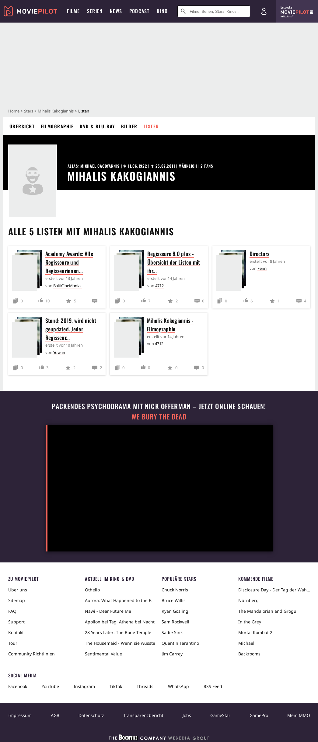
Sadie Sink (172, 632)
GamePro (259, 715)
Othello (92, 590)
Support (16, 622)
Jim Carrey (172, 654)
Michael (246, 643)
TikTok (116, 686)
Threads (145, 686)
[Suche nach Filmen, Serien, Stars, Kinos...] (213, 11)
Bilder (129, 126)
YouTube (50, 686)
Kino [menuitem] (162, 11)
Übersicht (22, 126)
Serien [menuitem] (95, 11)
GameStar (220, 715)
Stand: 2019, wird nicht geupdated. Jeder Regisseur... (70, 328)
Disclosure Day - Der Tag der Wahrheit (274, 590)
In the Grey (249, 622)
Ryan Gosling (175, 611)
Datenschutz (91, 715)
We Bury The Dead (158, 416)
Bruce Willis (174, 600)
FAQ (12, 611)
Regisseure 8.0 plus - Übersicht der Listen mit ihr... (173, 262)
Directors (259, 254)
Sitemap (16, 600)
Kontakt (16, 632)
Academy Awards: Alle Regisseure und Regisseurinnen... (69, 262)
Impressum (20, 715)
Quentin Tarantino (180, 643)
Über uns (17, 590)
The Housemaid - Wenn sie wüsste (120, 643)
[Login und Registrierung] (263, 11)
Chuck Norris (175, 590)
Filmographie (57, 126)
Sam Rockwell (175, 622)
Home (13, 111)
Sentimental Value (103, 654)
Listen (151, 126)
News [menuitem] (116, 11)
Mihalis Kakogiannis (56, 111)
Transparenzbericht (143, 715)
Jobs (187, 715)
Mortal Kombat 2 (255, 632)
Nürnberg (248, 600)
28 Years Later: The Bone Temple (118, 632)
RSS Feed (213, 686)
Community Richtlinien (31, 654)
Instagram (84, 686)
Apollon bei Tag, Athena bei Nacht (120, 622)
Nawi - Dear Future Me (108, 611)
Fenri (262, 268)
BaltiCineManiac (67, 285)
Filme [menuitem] (73, 11)
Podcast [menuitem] (139, 11)
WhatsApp (178, 686)
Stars (28, 111)
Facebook (17, 686)
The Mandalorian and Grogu (267, 611)
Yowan (59, 352)
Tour (12, 643)
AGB (55, 715)
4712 (159, 285)
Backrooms (249, 654)
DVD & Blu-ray (97, 126)
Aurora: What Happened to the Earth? (121, 600)
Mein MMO (298, 715)
